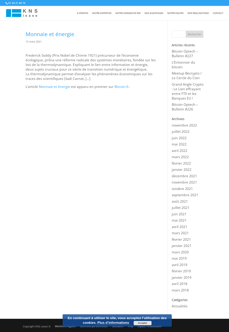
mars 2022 (180, 157)
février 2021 (181, 239)
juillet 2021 (180, 207)
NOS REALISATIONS (198, 13)
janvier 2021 (181, 245)
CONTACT (218, 13)
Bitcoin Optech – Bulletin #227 (185, 53)
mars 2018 (180, 290)
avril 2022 (179, 150)
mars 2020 (180, 252)
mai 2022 (179, 144)
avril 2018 (179, 283)
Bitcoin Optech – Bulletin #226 (185, 107)
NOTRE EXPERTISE (101, 13)
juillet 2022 (180, 131)
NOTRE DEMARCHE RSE (128, 13)
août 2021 (180, 201)
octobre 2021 (182, 188)
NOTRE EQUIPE (175, 13)
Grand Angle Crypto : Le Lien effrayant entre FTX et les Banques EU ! (187, 91)
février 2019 (181, 271)
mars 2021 (180, 233)
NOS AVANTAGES (154, 13)
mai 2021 (179, 220)
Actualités (179, 306)
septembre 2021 (185, 195)
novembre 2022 (184, 125)
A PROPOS (82, 13)
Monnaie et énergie (54, 86)
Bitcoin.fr (121, 86)
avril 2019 (179, 264)
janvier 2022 (181, 169)
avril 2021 (179, 226)
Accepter (142, 323)
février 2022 (181, 163)
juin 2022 (179, 138)
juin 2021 (179, 214)
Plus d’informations (113, 322)
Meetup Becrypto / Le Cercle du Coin (187, 75)
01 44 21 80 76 (16, 3)
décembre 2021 (184, 176)
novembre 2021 (184, 182)
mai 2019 (179, 258)
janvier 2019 (181, 277)
